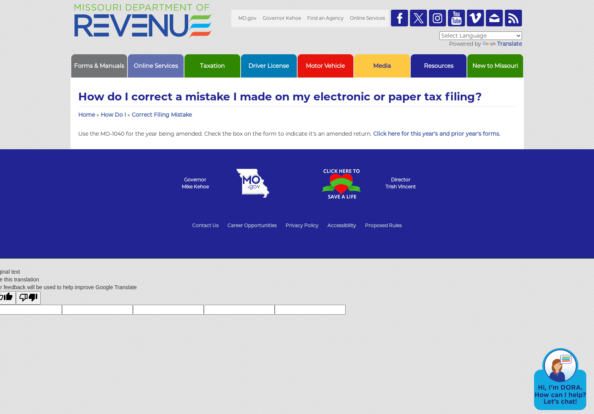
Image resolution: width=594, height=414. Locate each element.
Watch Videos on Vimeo (475, 18)
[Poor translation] (28, 298)
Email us (494, 18)
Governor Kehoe (282, 18)
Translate (502, 43)
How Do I (114, 114)
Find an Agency (325, 18)
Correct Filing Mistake (162, 114)
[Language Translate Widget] (480, 35)
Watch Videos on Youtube (456, 18)
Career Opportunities (252, 225)
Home (86, 114)
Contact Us (205, 225)
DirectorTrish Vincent (401, 183)
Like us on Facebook (399, 18)
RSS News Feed (513, 18)
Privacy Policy (302, 225)
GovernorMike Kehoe (195, 183)
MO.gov (247, 18)
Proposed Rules (383, 225)
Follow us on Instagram (437, 18)
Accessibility (341, 225)
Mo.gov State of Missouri (253, 183)
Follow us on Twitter (418, 18)
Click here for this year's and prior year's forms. (436, 133)
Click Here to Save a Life (341, 184)
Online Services (367, 18)
